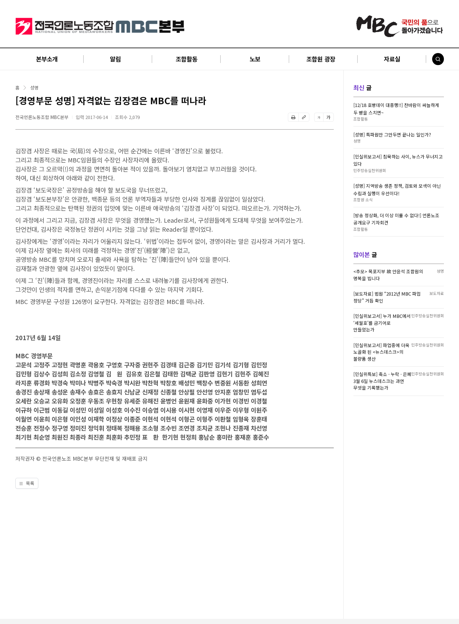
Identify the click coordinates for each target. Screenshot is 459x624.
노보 (255, 59)
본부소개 (47, 59)
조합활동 (186, 59)
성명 (34, 88)
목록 (27, 483)
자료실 (392, 59)
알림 (115, 59)
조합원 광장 (320, 59)
